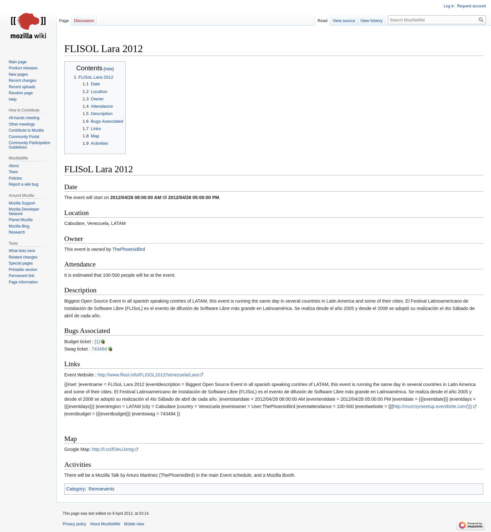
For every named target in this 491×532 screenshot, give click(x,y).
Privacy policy (74, 524)
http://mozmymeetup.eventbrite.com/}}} (432, 406)
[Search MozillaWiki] (437, 19)
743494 (99, 348)
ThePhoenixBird (128, 249)
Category (75, 488)
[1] (97, 341)
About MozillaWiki (105, 524)
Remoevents (101, 488)
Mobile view (134, 524)
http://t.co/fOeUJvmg (113, 449)
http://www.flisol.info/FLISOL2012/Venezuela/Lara (148, 374)
